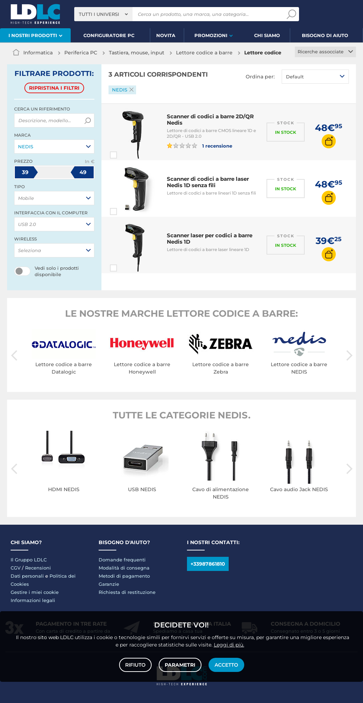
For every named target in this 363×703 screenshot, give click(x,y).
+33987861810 (208, 564)
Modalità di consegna (124, 568)
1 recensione (199, 145)
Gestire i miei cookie (35, 592)
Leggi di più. (229, 645)
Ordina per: (260, 76)
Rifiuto (135, 665)
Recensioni (38, 568)
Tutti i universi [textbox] (99, 14)
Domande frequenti (122, 559)
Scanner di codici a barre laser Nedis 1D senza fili (208, 182)
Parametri (180, 665)
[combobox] (103, 14)
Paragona (126, 155)
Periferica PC (80, 52)
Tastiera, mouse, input (136, 52)
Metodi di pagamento (124, 576)
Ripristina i (54, 88)
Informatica (38, 52)
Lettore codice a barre (204, 52)
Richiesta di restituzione (127, 592)
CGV (16, 568)
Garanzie (109, 584)
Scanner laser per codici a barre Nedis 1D (209, 238)
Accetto (226, 665)
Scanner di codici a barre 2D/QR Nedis (210, 119)
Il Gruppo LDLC (29, 559)
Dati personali (27, 576)
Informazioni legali (33, 600)
